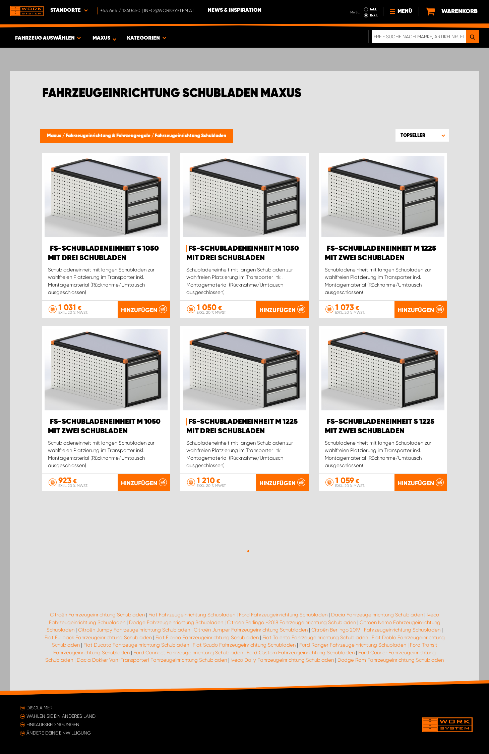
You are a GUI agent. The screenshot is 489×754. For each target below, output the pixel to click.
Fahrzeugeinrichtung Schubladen (190, 136)
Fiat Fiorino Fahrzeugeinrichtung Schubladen (207, 638)
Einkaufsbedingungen (52, 724)
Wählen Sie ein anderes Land (61, 716)
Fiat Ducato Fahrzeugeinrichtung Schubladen (136, 645)
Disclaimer (39, 707)
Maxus (54, 136)
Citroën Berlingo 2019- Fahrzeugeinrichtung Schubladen (375, 630)
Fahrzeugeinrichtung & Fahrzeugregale (108, 136)
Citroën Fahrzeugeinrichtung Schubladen (97, 615)
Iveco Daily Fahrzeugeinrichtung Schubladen (282, 660)
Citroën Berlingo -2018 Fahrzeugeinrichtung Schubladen (291, 622)
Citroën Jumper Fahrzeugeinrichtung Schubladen (251, 630)
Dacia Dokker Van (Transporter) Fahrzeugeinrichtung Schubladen (152, 660)
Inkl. (373, 9)
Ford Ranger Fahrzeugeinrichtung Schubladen (352, 645)
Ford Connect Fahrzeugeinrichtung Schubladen (188, 653)
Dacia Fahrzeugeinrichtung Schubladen (377, 615)
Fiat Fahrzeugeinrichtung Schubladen (191, 615)
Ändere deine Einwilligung (58, 733)
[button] (422, 135)
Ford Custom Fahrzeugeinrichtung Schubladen (301, 653)
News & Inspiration (234, 10)
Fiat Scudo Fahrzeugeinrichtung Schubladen (244, 645)
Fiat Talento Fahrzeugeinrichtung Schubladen (315, 638)
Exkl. (374, 15)
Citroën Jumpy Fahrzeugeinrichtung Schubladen (134, 630)
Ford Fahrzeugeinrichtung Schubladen (283, 615)
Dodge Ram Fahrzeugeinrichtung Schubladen (391, 660)
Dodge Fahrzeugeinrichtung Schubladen (176, 622)
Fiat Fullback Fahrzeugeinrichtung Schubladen (98, 638)
